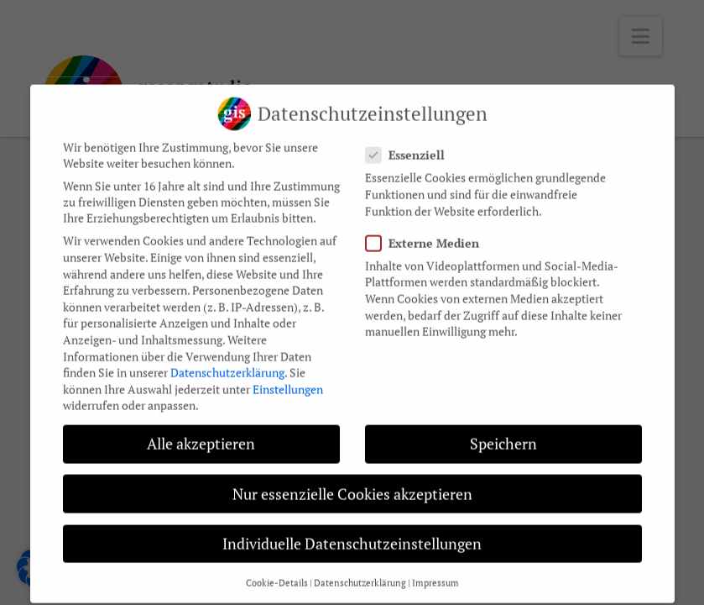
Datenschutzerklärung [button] (360, 572)
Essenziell (410, 144)
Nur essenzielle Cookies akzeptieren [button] (352, 482)
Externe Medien (427, 232)
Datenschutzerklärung (227, 362)
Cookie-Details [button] (277, 572)
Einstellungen (288, 379)
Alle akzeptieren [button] (201, 433)
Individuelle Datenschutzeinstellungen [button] (352, 533)
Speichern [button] (503, 433)
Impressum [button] (435, 572)
